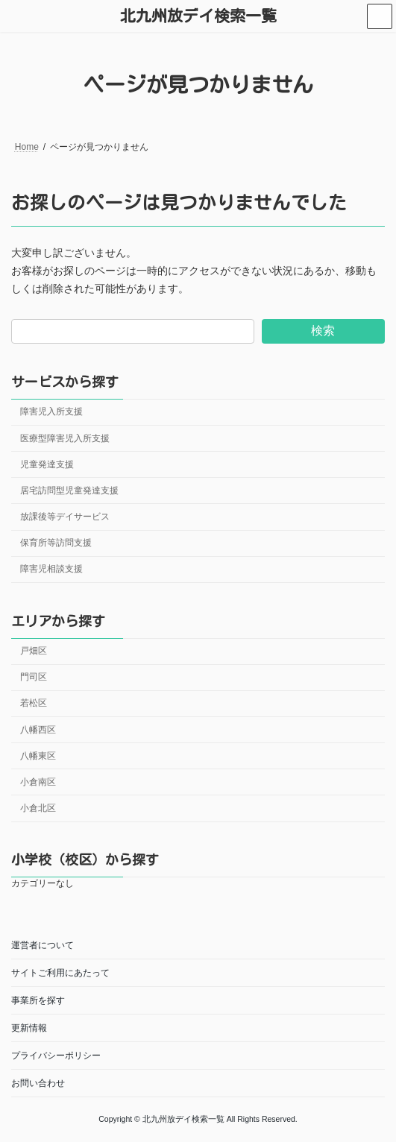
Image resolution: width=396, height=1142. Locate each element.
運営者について (42, 945)
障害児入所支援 (51, 411)
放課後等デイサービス (65, 516)
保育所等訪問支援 (56, 542)
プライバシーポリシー (56, 1055)
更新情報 (29, 1028)
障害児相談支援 (51, 569)
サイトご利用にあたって (60, 973)
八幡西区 (38, 729)
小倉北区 (38, 808)
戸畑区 (33, 651)
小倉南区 (38, 782)
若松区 (33, 703)
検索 (323, 330)
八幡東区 (38, 755)
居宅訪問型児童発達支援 (69, 490)
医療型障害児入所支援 (65, 437)
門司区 (33, 677)
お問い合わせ (38, 1083)
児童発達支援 (47, 463)
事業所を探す (38, 1000)
